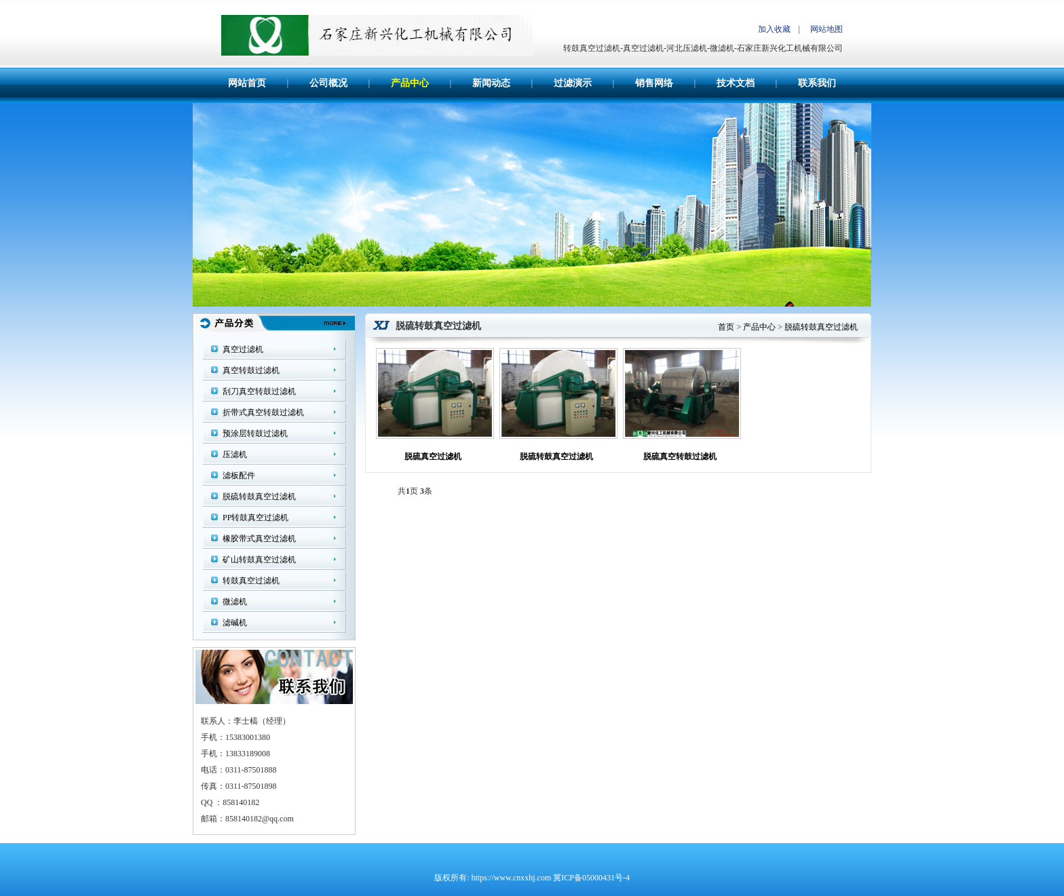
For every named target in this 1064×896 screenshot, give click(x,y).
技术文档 (736, 83)
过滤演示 (573, 83)
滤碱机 (235, 622)
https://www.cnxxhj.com (511, 877)
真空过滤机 (243, 349)
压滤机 (235, 454)
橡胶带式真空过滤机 (259, 538)
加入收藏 (774, 29)
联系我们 (817, 83)
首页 (726, 327)
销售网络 (654, 83)
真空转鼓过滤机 (251, 370)
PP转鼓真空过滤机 (255, 517)
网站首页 (247, 83)
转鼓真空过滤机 (251, 580)
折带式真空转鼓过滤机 (263, 412)
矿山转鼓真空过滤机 (259, 559)
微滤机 (235, 601)
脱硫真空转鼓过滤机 (680, 456)
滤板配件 (239, 475)
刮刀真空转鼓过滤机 (259, 391)
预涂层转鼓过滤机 (255, 433)
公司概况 (328, 83)
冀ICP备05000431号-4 (591, 877)
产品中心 (410, 83)
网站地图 (826, 29)
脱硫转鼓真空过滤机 (259, 496)
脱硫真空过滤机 (432, 456)
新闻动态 (491, 83)
